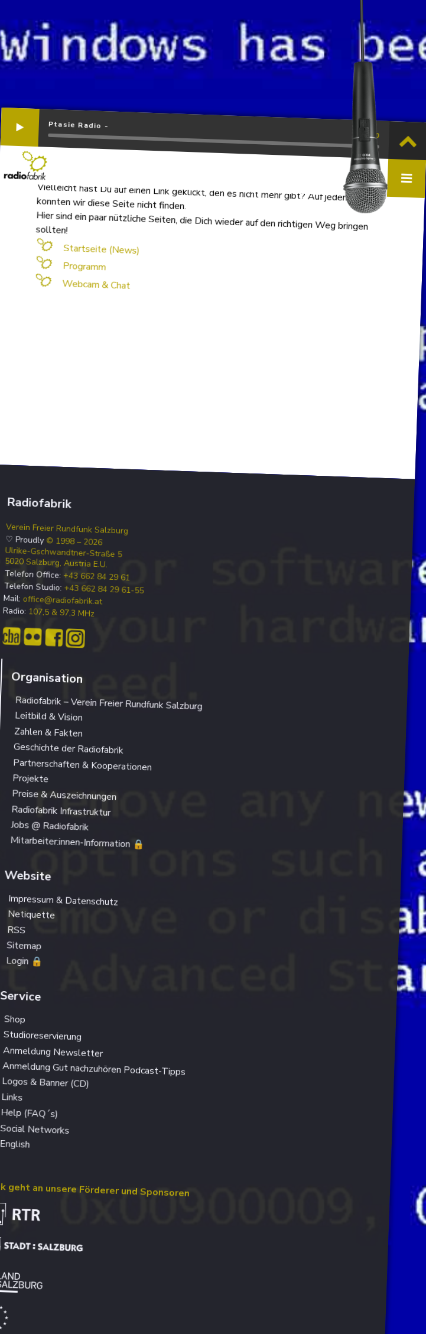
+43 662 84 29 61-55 (104, 589)
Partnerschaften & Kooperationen (82, 765)
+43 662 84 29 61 (97, 576)
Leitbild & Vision (49, 717)
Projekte (30, 778)
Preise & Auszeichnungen (64, 795)
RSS (16, 930)
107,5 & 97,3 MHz (61, 612)
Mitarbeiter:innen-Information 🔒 (77, 843)
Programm (84, 266)
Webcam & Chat (96, 285)
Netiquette (32, 914)
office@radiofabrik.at (62, 601)
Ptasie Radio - (78, 125)
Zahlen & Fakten (48, 732)
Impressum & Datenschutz (63, 900)
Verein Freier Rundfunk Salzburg (67, 528)
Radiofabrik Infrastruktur (61, 811)
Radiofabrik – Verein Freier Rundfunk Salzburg (109, 703)
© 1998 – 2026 (74, 541)
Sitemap (24, 946)
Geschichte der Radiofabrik (69, 748)
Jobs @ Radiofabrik (50, 826)
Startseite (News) (101, 249)
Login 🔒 (24, 962)
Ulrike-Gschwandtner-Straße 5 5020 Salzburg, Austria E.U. (63, 557)
